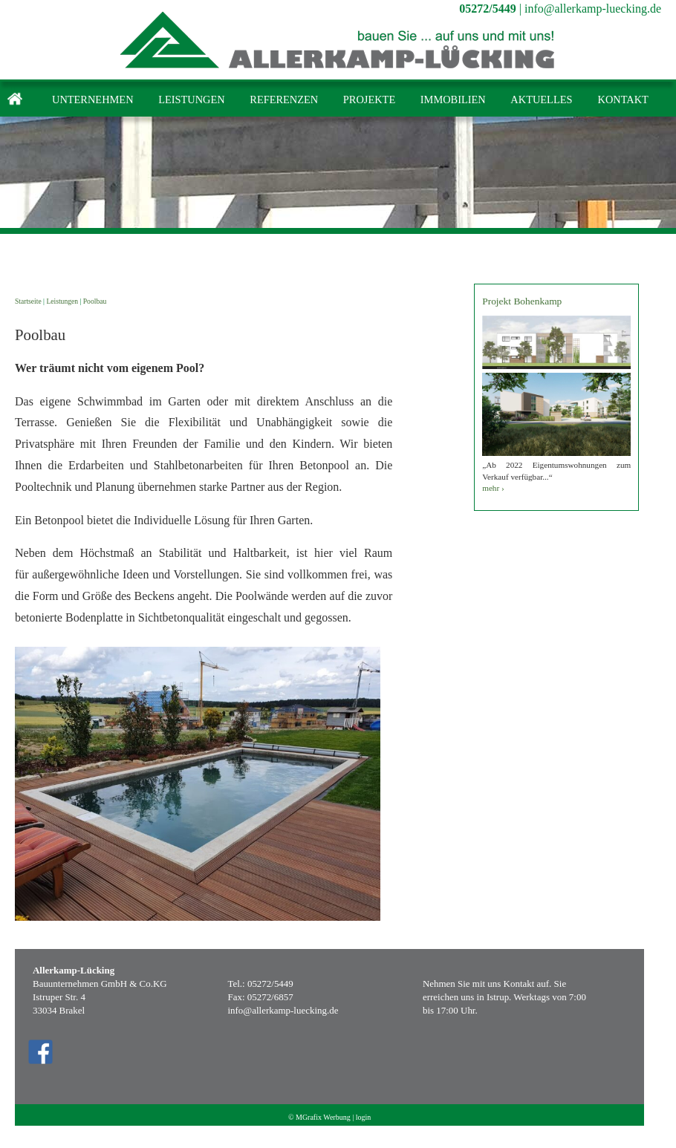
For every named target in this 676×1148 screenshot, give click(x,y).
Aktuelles (541, 99)
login (363, 1117)
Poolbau (94, 301)
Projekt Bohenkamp (522, 301)
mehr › (493, 487)
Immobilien (453, 99)
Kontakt (622, 99)
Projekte (369, 99)
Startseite (28, 301)
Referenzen (284, 99)
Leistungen (191, 99)
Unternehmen (93, 99)
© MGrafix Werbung (319, 1117)
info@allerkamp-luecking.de (592, 8)
